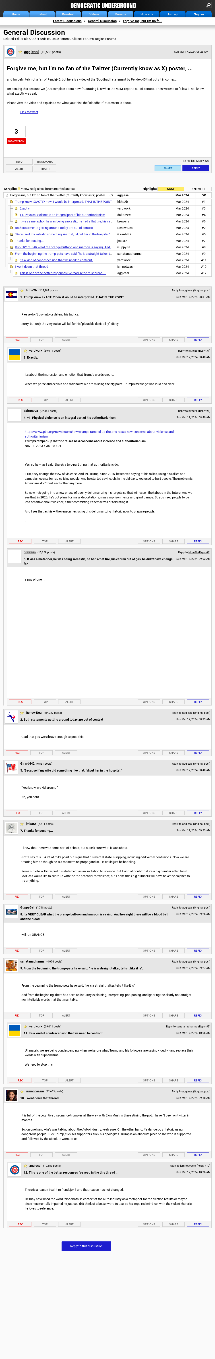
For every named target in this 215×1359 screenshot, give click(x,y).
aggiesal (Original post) (196, 290)
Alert (19, 168)
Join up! (172, 14)
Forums (120, 14)
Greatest (68, 14)
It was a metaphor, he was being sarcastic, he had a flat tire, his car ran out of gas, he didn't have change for (93, 221)
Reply (196, 168)
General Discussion (102, 21)
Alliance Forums (83, 39)
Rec (17, 339)
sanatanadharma (32, 961)
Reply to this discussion (86, 1246)
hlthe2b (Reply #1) (199, 350)
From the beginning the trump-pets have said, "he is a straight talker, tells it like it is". (72, 253)
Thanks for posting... (29, 241)
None (171, 189)
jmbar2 (31, 824)
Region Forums (105, 39)
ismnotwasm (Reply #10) (195, 1165)
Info (19, 161)
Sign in (199, 14)
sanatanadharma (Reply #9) (193, 1026)
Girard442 (27, 763)
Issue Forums (61, 39)
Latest (42, 14)
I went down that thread (31, 266)
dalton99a (31, 411)
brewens (30, 552)
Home (16, 14)
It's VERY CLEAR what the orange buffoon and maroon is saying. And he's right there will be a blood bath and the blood (96, 247)
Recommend (16, 140)
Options (149, 339)
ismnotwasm (35, 1091)
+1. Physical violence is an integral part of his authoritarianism (62, 215)
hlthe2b (31, 290)
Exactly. (25, 208)
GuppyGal (27, 907)
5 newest (198, 189)
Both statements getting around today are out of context (54, 228)
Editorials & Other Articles (32, 39)
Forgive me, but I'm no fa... (142, 21)
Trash (45, 168)
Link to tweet (29, 112)
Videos (94, 14)
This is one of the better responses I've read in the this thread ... (63, 273)
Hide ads (147, 14)
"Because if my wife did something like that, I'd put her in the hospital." (62, 234)
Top (41, 339)
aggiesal (31, 52)
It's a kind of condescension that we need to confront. (56, 260)
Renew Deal (34, 712)
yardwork (35, 350)
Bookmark (45, 161)
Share (167, 168)
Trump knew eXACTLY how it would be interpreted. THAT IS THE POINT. (64, 201)
